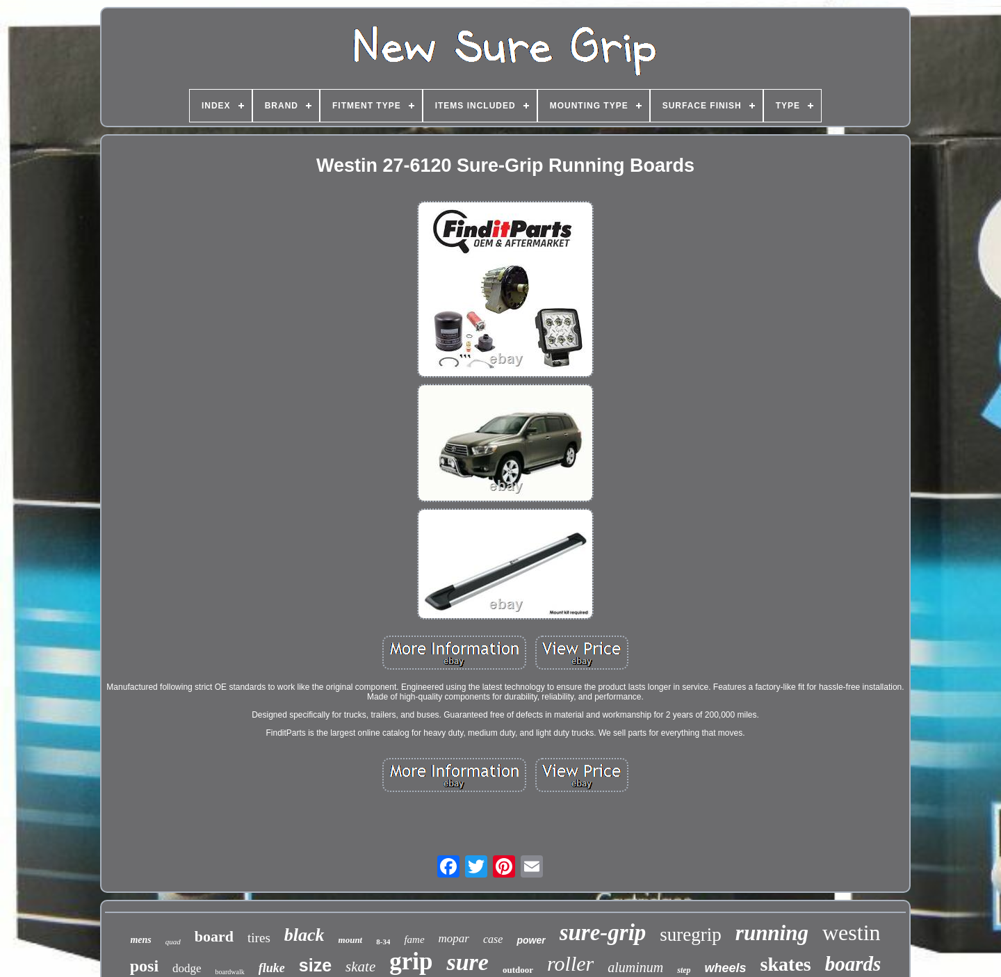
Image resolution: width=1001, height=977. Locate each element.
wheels (726, 968)
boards (853, 964)
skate (360, 966)
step (683, 970)
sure (467, 962)
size (315, 965)
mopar (454, 938)
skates (785, 964)
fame (414, 939)
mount (351, 940)
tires (258, 937)
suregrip (690, 934)
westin (851, 932)
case (493, 939)
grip (410, 961)
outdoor (518, 969)
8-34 (383, 941)
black (304, 935)
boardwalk (230, 972)
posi (144, 966)
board (214, 936)
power (530, 940)
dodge (187, 968)
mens (140, 940)
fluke (272, 968)
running (771, 933)
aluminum (635, 967)
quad (173, 941)
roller (570, 963)
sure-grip (603, 932)
